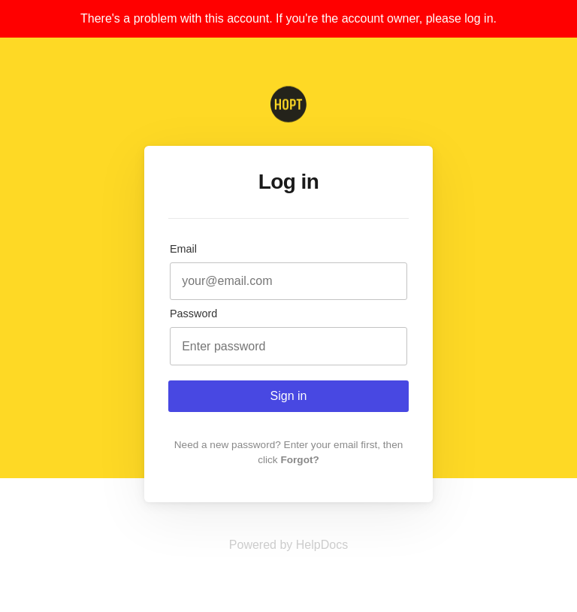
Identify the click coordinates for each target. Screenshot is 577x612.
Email (183, 249)
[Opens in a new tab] (288, 544)
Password (193, 314)
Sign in (288, 395)
